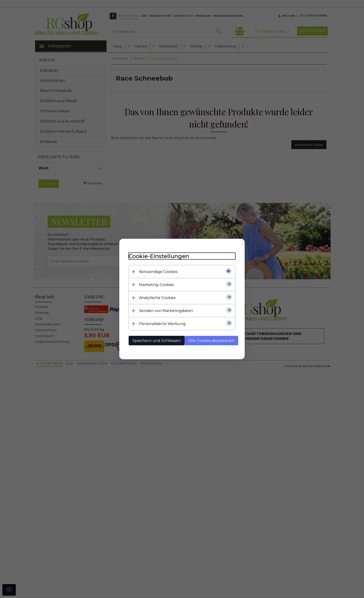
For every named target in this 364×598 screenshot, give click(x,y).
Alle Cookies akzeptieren (211, 340)
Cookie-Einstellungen (159, 256)
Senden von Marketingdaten (166, 311)
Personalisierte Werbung (162, 324)
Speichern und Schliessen (157, 340)
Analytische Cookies (157, 298)
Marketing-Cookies (156, 285)
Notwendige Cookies (158, 272)
